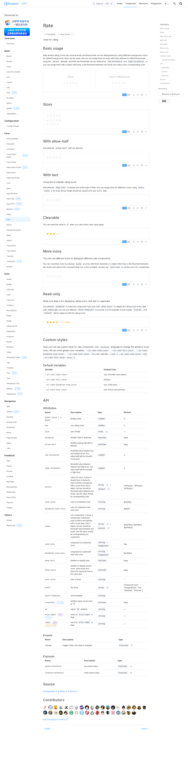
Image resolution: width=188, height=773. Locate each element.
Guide (119, 3)
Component (130, 3)
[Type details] (106, 432)
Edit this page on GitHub (55, 719)
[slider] (71, 83)
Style (63, 691)
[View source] (146, 95)
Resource (143, 3)
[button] (174, 3)
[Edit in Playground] (134, 95)
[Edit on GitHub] (138, 95)
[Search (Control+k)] (102, 3)
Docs (73, 691)
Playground (156, 3)
